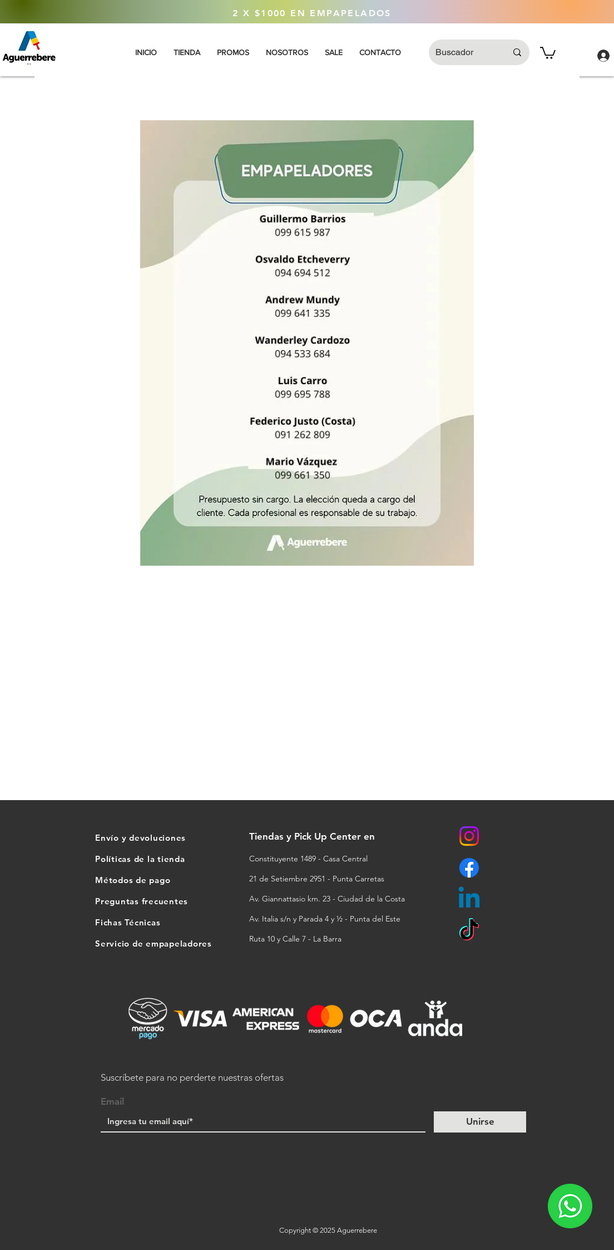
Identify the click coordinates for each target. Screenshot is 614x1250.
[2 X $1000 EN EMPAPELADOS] (312, 13)
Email (112, 1101)
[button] (548, 52)
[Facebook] (469, 868)
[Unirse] (480, 1122)
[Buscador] (462, 52)
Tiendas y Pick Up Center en (313, 836)
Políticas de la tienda (140, 859)
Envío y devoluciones (140, 837)
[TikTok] (469, 931)
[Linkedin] (469, 899)
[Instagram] (469, 836)
